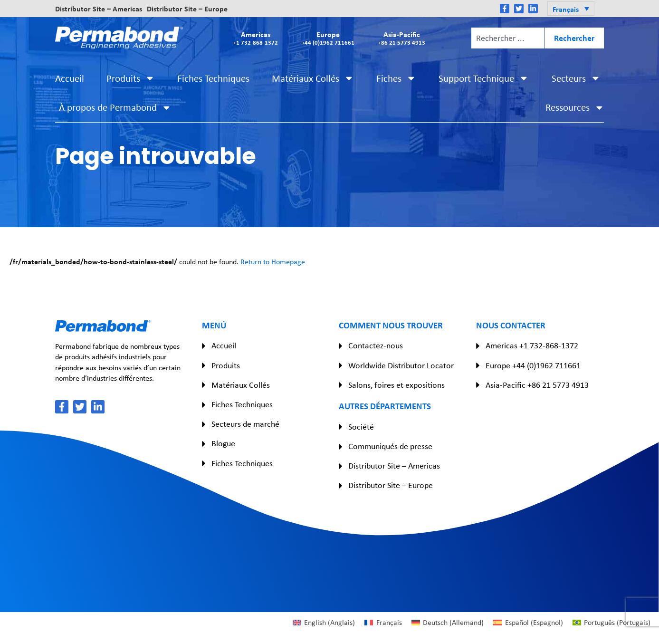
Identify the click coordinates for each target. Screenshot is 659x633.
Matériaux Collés (313, 78)
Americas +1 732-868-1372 (532, 345)
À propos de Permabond (115, 107)
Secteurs (576, 78)
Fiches (396, 78)
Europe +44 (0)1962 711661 (533, 365)
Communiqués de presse (390, 446)
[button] (570, 8)
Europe (328, 38)
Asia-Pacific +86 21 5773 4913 (537, 385)
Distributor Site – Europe (187, 8)
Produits (130, 78)
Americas (255, 38)
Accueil (69, 78)
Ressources (574, 107)
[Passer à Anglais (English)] (324, 622)
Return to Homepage (272, 262)
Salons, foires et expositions (396, 385)
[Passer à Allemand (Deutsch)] (447, 622)
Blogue (223, 443)
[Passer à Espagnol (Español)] (527, 622)
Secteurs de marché (245, 424)
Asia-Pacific (401, 38)
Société (361, 426)
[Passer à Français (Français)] (383, 622)
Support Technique (484, 78)
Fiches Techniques (213, 78)
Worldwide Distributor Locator (401, 365)
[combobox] (507, 38)
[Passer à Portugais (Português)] (611, 622)
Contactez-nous (375, 345)
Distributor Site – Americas (98, 8)
